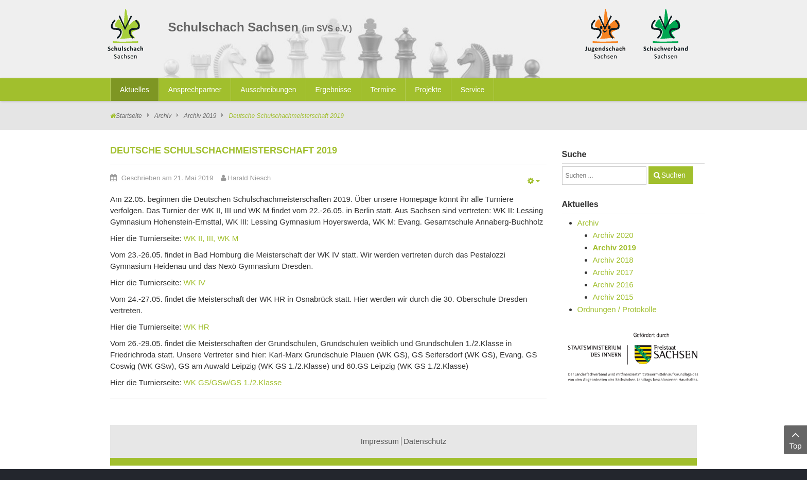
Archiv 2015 (613, 297)
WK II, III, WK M (211, 238)
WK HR (196, 326)
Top (795, 439)
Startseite (129, 115)
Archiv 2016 (613, 284)
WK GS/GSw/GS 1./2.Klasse (233, 382)
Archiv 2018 (613, 259)
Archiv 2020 (613, 235)
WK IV (195, 282)
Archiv (162, 115)
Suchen (673, 175)
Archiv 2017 (613, 272)
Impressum (380, 441)
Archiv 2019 (200, 115)
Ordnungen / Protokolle (617, 309)
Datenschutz (425, 441)
